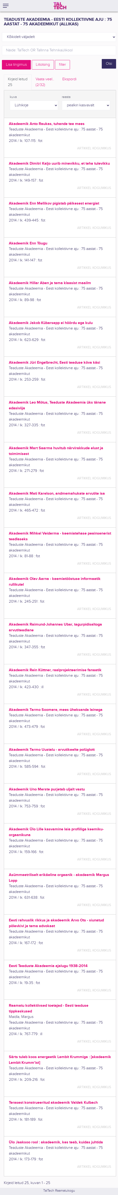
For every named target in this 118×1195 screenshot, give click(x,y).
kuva (13, 97)
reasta (66, 97)
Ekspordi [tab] (69, 79)
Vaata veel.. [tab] (45, 82)
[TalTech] (60, 6)
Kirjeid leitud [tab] (17, 82)
